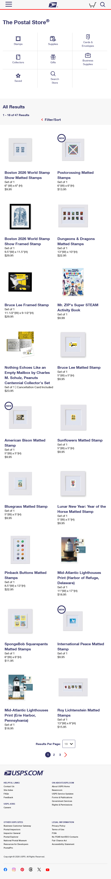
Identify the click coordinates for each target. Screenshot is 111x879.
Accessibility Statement (63, 844)
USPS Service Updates (62, 793)
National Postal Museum (15, 840)
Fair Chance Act (59, 840)
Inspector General (12, 833)
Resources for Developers (16, 844)
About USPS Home (61, 786)
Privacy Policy (58, 826)
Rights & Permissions (62, 804)
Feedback (8, 797)
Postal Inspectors (12, 829)
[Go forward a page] (65, 754)
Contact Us (9, 786)
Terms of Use (58, 829)
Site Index (8, 790)
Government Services (62, 801)
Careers (7, 807)
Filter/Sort (52, 120)
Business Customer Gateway (17, 826)
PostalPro (8, 848)
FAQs (6, 793)
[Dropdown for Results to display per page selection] (68, 744)
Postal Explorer (11, 837)
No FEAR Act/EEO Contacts (65, 837)
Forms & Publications (62, 797)
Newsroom (57, 790)
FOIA (54, 833)
